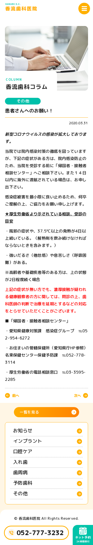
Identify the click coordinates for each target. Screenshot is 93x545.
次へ (77, 395)
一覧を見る (29, 412)
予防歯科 (22, 482)
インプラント (27, 441)
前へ (15, 395)
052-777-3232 (40, 532)
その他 (23, 101)
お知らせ (22, 430)
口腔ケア (22, 451)
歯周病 (20, 472)
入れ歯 (20, 462)
